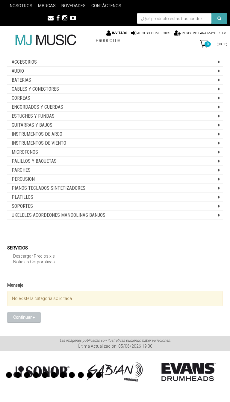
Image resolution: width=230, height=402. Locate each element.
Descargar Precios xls (34, 256)
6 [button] (54, 375)
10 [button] (90, 375)
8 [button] (72, 375)
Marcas (47, 5)
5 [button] (45, 375)
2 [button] (18, 375)
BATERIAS (21, 80)
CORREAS (21, 98)
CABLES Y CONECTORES (35, 89)
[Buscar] (219, 18)
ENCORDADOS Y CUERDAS (37, 107)
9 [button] (81, 375)
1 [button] (9, 375)
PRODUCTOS (108, 41)
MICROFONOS (25, 152)
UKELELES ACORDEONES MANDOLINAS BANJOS (58, 215)
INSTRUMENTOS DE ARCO (37, 134)
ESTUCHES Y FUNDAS (33, 116)
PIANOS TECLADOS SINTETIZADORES (48, 188)
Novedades (73, 5)
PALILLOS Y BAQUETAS (34, 161)
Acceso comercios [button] (153, 33)
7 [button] (63, 375)
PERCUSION (23, 179)
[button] (51, 18)
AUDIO (18, 71)
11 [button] (99, 375)
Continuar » (24, 317)
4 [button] (36, 375)
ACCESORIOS (24, 62)
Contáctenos (106, 5)
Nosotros (21, 5)
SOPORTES (22, 206)
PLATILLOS (22, 197)
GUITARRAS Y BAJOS (32, 125)
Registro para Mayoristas (204, 33)
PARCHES (21, 170)
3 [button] (27, 375)
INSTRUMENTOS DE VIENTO (39, 143)
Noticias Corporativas (34, 261)
